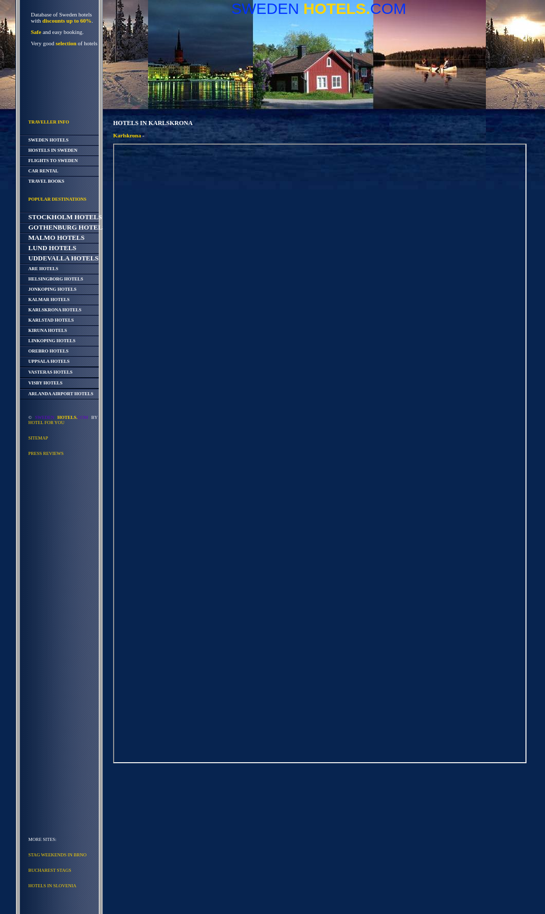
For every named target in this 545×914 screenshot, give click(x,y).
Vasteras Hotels (50, 372)
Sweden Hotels (48, 140)
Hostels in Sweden (53, 150)
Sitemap (38, 438)
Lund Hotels (52, 248)
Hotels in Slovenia (52, 885)
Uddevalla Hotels (63, 258)
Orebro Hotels (48, 351)
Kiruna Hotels (47, 330)
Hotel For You (46, 422)
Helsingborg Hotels (55, 279)
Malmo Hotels (56, 237)
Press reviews (46, 453)
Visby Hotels (45, 382)
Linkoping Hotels (52, 340)
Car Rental (43, 170)
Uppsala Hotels (48, 361)
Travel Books (46, 181)
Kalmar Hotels (48, 299)
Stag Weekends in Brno (57, 854)
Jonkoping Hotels (52, 289)
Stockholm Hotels (65, 217)
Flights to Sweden (53, 160)
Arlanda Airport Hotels (61, 393)
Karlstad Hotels (51, 320)
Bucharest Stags (49, 870)
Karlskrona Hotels (54, 309)
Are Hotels (43, 268)
